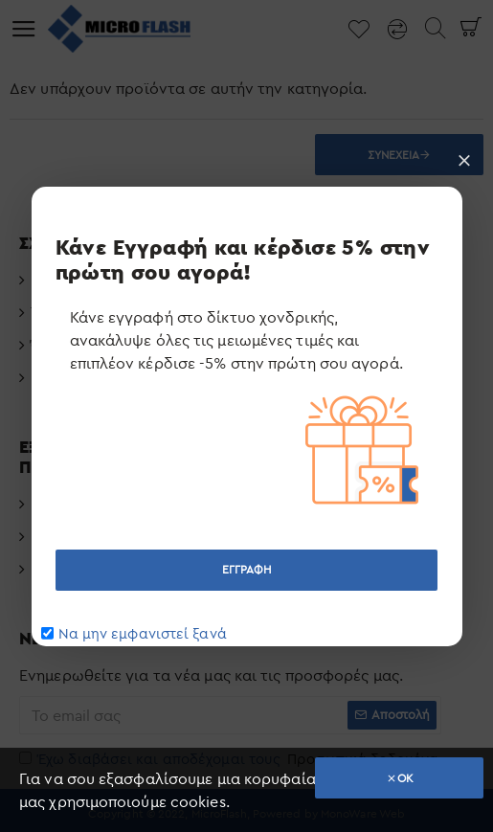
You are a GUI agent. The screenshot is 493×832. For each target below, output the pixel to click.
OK (405, 778)
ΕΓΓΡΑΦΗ (247, 569)
